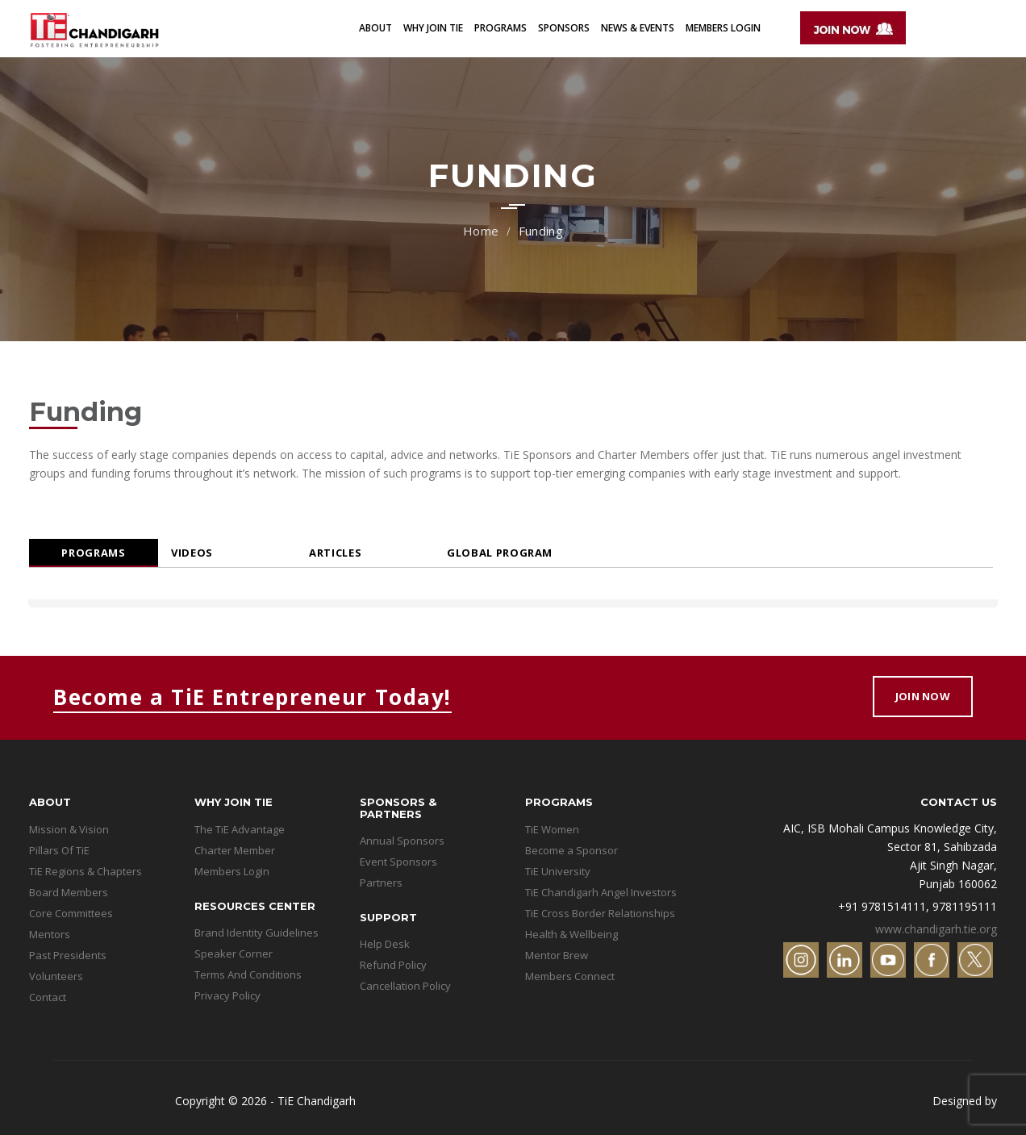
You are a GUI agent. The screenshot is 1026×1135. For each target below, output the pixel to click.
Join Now (922, 696)
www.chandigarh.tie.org (936, 929)
